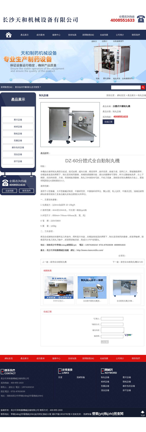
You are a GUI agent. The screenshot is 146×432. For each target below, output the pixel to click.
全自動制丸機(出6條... (125, 301)
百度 (60, 377)
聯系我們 (136, 35)
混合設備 (18, 154)
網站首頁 (121, 95)
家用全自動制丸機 (58, 262)
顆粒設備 (18, 133)
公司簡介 (120, 35)
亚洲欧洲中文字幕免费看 (11, 426)
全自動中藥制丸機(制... (92, 301)
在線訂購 (108, 122)
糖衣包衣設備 (18, 147)
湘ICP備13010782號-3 (62, 414)
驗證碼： (97, 336)
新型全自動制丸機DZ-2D (132, 262)
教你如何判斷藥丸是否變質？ (28, 87)
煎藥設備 (18, 140)
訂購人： (97, 319)
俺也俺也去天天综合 (32, 426)
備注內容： (96, 330)
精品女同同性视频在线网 (67, 426)
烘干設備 (18, 161)
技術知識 (72, 35)
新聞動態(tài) (88, 35)
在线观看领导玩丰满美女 (90, 426)
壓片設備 (18, 120)
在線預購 (104, 35)
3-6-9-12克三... (59, 301)
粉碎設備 (18, 126)
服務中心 (56, 35)
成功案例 (40, 35)
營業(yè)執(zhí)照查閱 (107, 414)
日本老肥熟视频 (49, 426)
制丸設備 (18, 112)
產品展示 (25, 35)
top (143, 415)
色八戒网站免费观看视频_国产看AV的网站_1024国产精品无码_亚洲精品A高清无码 (37, 422)
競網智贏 (81, 377)
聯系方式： (96, 324)
